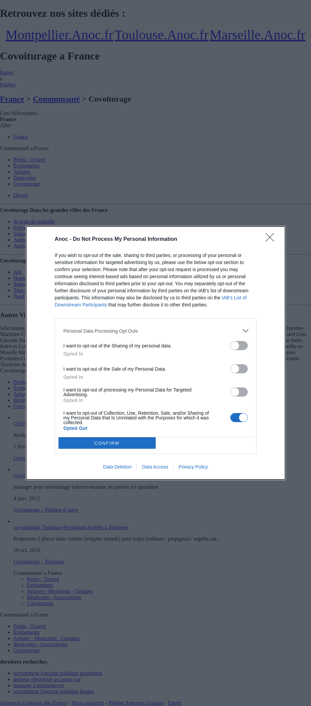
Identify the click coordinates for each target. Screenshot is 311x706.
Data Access (155, 467)
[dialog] (155, 353)
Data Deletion (117, 467)
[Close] (272, 239)
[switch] (239, 345)
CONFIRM (107, 442)
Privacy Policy (193, 467)
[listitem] (156, 330)
